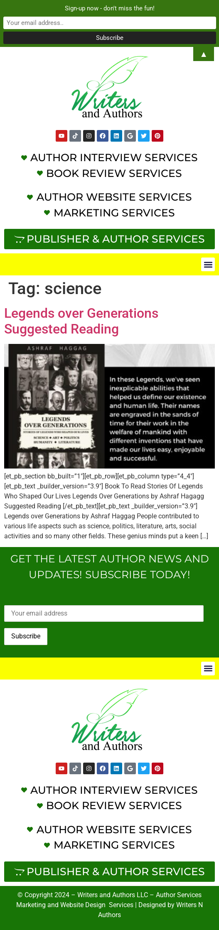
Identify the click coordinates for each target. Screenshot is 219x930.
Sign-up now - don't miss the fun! (110, 8)
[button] (208, 264)
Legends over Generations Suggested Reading (81, 321)
